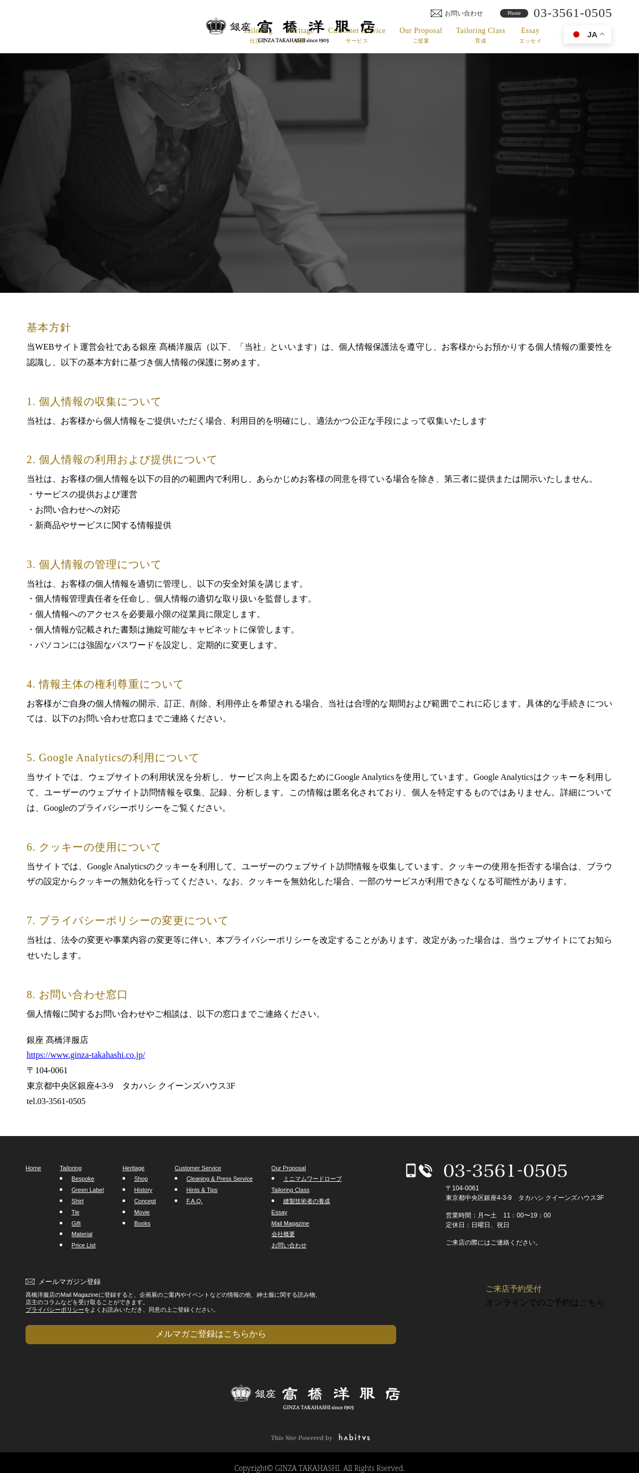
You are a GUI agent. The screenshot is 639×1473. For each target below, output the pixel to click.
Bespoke (82, 1178)
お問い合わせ (289, 1245)
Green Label (87, 1190)
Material (81, 1234)
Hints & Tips (202, 1190)
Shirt (77, 1201)
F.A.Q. (194, 1201)
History (143, 1190)
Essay (530, 35)
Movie (142, 1212)
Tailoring (258, 35)
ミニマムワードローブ (312, 1178)
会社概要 (283, 1234)
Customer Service (357, 35)
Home (33, 1168)
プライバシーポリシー (55, 1309)
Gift (75, 1223)
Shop (141, 1178)
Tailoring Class (480, 35)
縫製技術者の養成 (306, 1201)
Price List (83, 1245)
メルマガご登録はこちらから (79, 1328)
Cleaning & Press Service (219, 1178)
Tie (75, 1212)
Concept (145, 1201)
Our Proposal (420, 35)
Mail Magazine (290, 1223)
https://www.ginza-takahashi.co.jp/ (86, 1054)
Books (142, 1223)
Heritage (300, 35)
